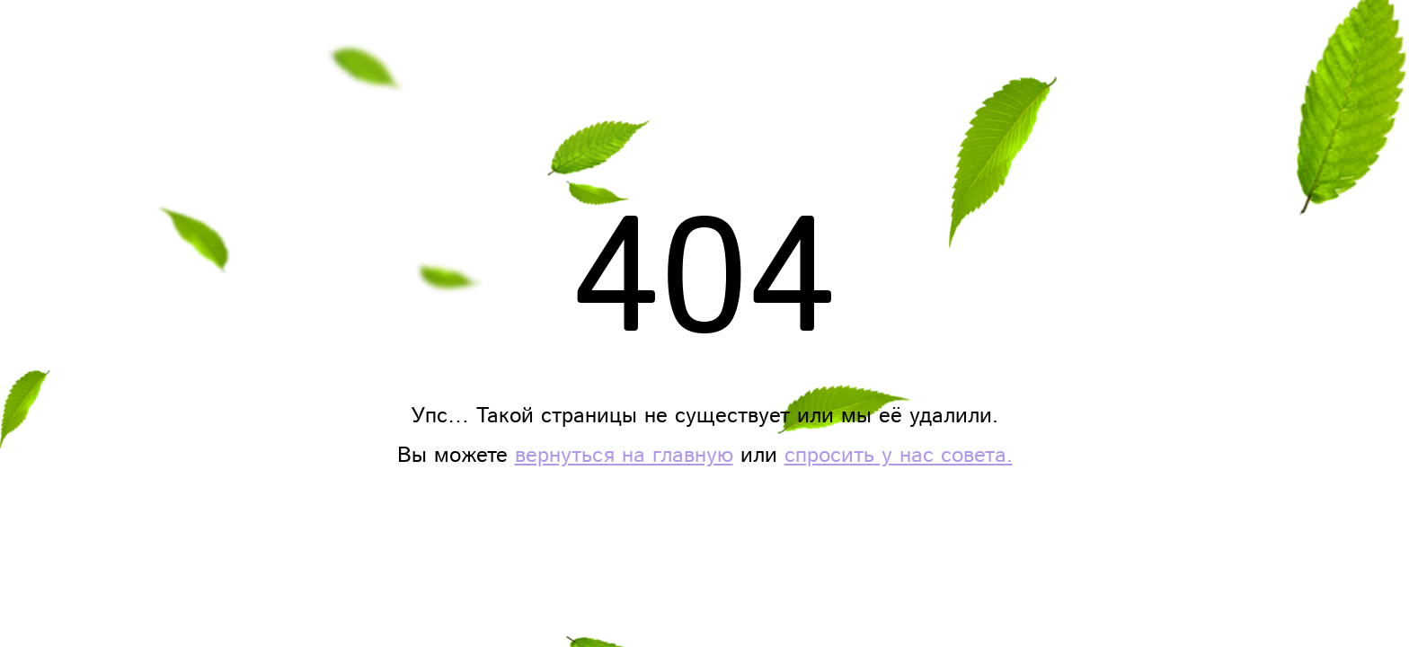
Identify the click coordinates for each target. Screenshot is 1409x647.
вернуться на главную (624, 455)
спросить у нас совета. (898, 455)
